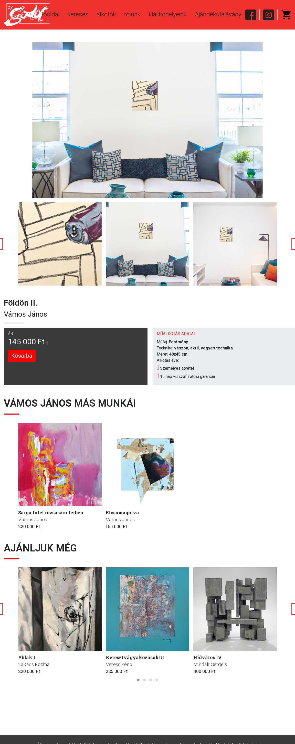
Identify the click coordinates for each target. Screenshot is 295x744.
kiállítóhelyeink (168, 14)
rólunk (132, 14)
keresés (78, 14)
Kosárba (21, 356)
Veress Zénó (119, 664)
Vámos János (25, 314)
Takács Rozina (34, 664)
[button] (138, 679)
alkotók (106, 14)
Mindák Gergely (210, 664)
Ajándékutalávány (218, 14)
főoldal (50, 14)
